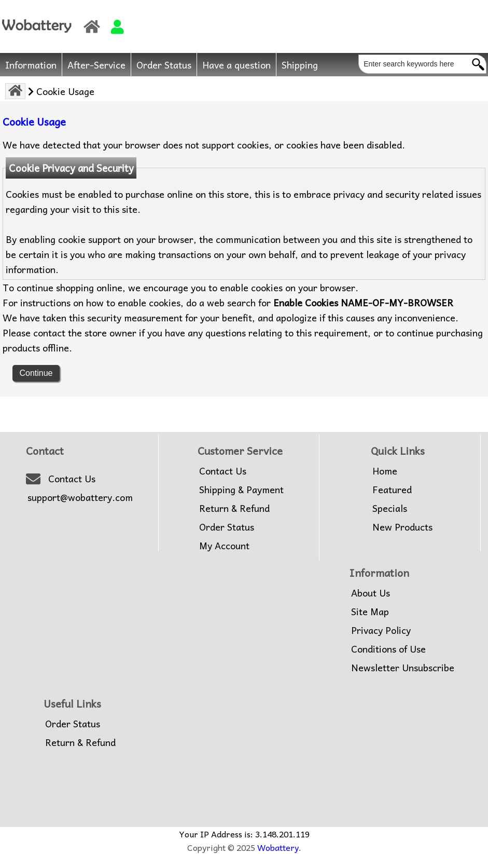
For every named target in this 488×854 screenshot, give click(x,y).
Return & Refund (234, 508)
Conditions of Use (388, 649)
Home (384, 471)
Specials (389, 508)
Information (31, 64)
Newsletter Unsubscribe (402, 667)
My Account (224, 545)
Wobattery (278, 847)
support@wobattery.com (80, 497)
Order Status (163, 64)
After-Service (96, 64)
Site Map (370, 611)
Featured (392, 489)
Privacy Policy (381, 630)
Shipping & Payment (241, 489)
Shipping (300, 64)
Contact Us (71, 478)
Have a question (236, 64)
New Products (402, 527)
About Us (370, 593)
